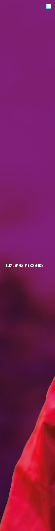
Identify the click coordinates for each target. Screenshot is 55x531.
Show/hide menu (48, 6)
